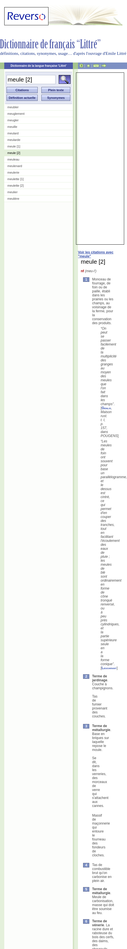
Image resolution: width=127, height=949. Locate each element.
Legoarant (109, 668)
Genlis (106, 408)
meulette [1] (15, 179)
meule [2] (13, 153)
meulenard (14, 166)
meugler (13, 120)
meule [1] (13, 146)
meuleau (13, 159)
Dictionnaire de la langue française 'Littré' (38, 65)
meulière (13, 198)
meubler (13, 107)
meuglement (16, 113)
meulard (13, 133)
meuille (12, 126)
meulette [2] (15, 185)
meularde (13, 139)
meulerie (13, 172)
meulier (12, 192)
